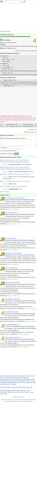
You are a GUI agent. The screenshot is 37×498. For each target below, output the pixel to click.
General (2, 379)
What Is (8, 385)
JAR (22, 391)
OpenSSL (22, 382)
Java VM (13, 380)
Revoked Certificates (13, 384)
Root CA (22, 384)
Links (14, 393)
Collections (14, 388)
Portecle (32, 382)
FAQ (1, 395)
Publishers (3, 384)
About (9, 388)
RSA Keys (29, 384)
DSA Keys (21, 377)
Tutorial (2, 385)
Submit (16, 155)
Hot (5, 388)
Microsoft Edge (4, 382)
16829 (2, 126)
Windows (13, 385)
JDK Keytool (20, 380)
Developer (8, 391)
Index (20, 388)
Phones (27, 393)
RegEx (10, 393)
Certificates (3, 393)
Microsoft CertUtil (29, 380)
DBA (12, 391)
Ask (31, 388)
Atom (27, 388)
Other (27, 382)
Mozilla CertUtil (14, 382)
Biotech (22, 393)
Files (28, 391)
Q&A (17, 393)
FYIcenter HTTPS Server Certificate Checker (14, 187)
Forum (5, 395)
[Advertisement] (13, 17)
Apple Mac (9, 377)
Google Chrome (10, 379)
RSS (24, 388)
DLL (25, 391)
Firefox (33, 377)
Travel (32, 393)
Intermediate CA (5, 380)
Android (2, 377)
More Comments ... (5, 193)
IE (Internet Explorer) (22, 379)
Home (2, 31)
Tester (2, 391)
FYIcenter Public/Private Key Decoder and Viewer (16, 175)
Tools (34, 384)
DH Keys (15, 377)
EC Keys (7, 31)
